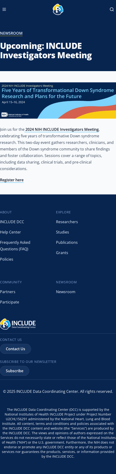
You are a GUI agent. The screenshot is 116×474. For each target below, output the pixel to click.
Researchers (67, 221)
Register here (12, 179)
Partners (7, 291)
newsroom (11, 33)
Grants (62, 252)
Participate (9, 302)
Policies (6, 259)
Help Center (10, 232)
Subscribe (14, 370)
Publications (67, 242)
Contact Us (15, 348)
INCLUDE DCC (12, 221)
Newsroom (65, 291)
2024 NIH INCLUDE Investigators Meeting (62, 129)
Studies (62, 232)
